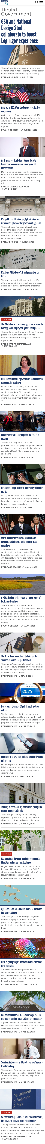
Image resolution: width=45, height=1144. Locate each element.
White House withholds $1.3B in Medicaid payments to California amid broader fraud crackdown (19, 541)
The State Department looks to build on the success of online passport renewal (19, 658)
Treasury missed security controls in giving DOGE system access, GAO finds (22, 809)
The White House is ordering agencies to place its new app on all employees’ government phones (22, 326)
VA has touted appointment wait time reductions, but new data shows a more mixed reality (22, 1119)
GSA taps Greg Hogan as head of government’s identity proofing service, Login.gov (20, 860)
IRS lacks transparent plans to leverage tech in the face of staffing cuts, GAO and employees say (21, 1017)
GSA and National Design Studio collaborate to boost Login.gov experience (19, 31)
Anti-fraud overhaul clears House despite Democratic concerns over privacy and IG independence (18, 164)
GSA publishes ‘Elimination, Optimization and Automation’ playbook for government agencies (21, 221)
